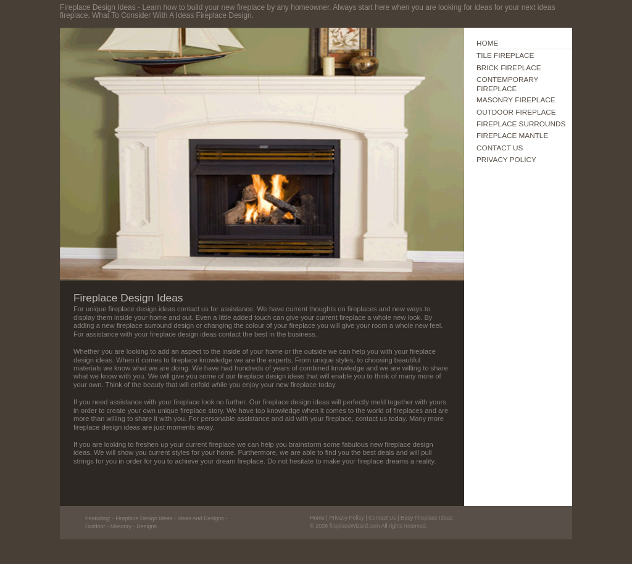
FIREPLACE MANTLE (512, 135)
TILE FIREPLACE (505, 55)
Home (317, 518)
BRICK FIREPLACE (508, 67)
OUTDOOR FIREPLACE (516, 112)
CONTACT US (499, 148)
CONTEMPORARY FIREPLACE (507, 83)
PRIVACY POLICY (506, 159)
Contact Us (382, 518)
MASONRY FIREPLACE (515, 100)
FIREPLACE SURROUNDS (520, 124)
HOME (487, 43)
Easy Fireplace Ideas (426, 518)
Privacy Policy (346, 518)
